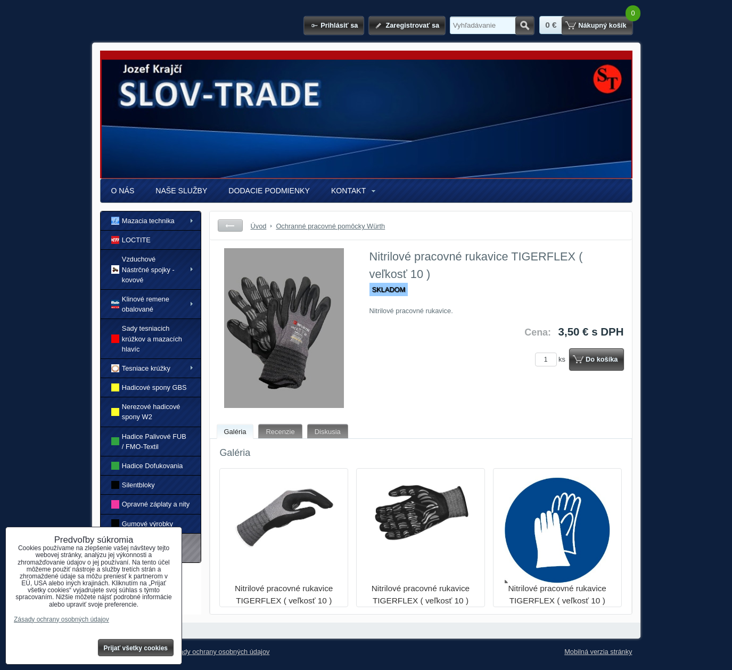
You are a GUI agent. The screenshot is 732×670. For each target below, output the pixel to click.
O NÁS (123, 190)
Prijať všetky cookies (136, 648)
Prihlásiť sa (339, 25)
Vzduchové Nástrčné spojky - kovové (143, 269)
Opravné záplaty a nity (150, 504)
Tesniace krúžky (140, 368)
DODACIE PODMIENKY (269, 190)
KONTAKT (348, 190)
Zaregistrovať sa (412, 25)
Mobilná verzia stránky (598, 652)
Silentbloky (133, 485)
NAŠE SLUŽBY (181, 190)
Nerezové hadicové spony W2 (145, 412)
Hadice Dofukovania (147, 466)
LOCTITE (131, 240)
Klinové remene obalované (140, 304)
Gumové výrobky (142, 523)
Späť (230, 225)
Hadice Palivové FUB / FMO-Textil (148, 441)
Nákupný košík (602, 25)
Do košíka (602, 359)
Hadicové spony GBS (149, 387)
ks (552, 359)
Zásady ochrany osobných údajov (219, 652)
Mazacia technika (143, 221)
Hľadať (524, 26)
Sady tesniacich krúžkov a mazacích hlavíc (146, 338)
